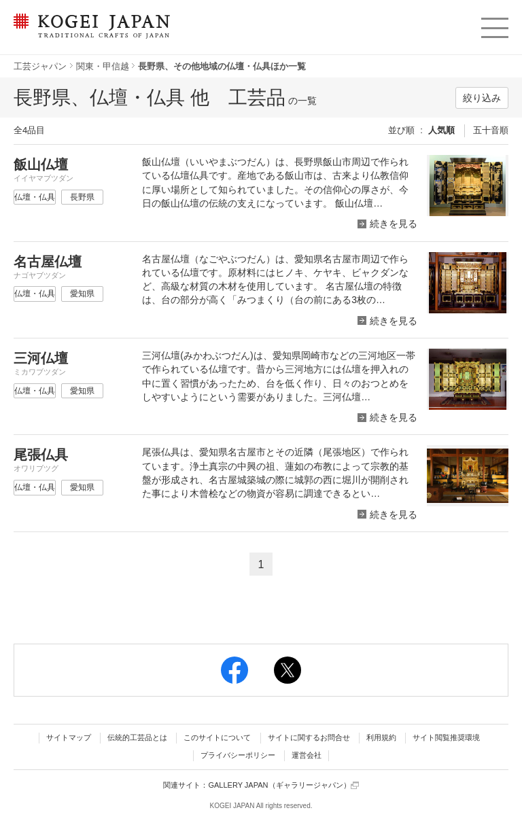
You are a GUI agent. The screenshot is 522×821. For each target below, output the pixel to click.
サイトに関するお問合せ (309, 737)
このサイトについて (217, 737)
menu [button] (493, 24)
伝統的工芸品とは (137, 737)
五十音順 (490, 130)
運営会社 (306, 755)
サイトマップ (68, 737)
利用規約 (381, 737)
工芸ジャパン (40, 66)
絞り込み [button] (482, 97)
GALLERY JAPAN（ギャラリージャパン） (283, 785)
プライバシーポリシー (238, 755)
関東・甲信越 (102, 66)
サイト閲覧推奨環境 (446, 737)
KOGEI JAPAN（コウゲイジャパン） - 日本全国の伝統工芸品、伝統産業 (89, 34)
